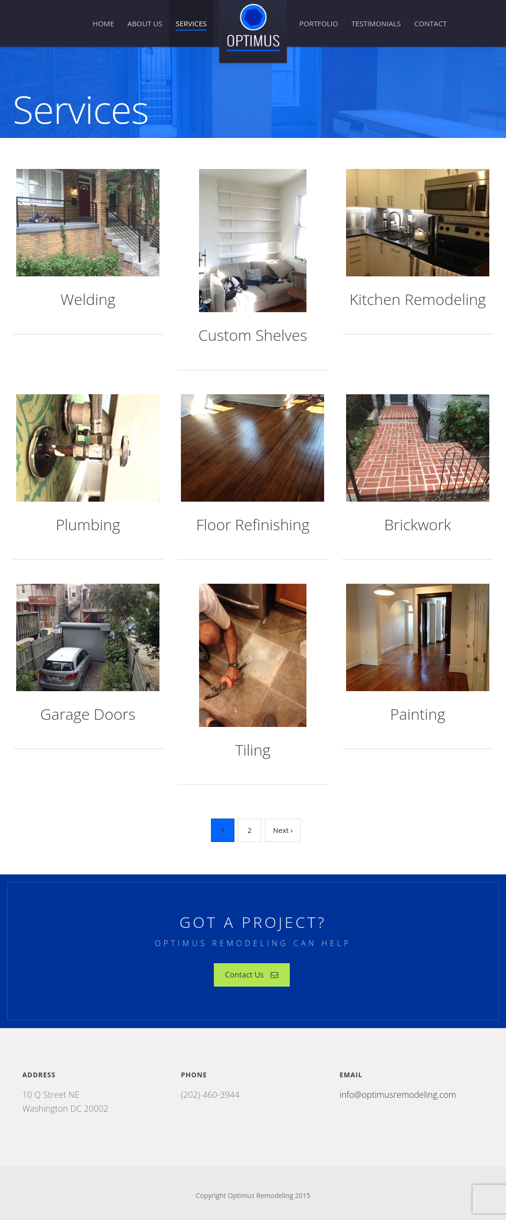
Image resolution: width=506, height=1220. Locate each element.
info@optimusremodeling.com (397, 1094)
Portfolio (318, 23)
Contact (430, 23)
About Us (144, 23)
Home (103, 23)
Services (191, 23)
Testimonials (376, 23)
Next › (283, 830)
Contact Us (252, 974)
